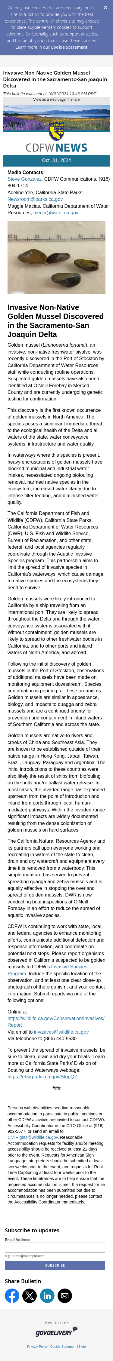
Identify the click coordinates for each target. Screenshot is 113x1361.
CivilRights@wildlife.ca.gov (33, 1137)
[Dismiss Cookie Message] (105, 5)
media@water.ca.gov (55, 212)
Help (82, 1346)
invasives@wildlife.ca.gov (61, 1032)
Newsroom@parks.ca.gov (35, 199)
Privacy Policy (37, 1346)
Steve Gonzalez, (25, 179)
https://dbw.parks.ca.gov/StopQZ (42, 1076)
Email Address (17, 1240)
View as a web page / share (56, 99)
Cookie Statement (69, 47)
